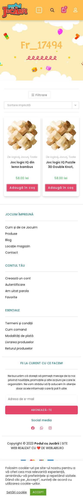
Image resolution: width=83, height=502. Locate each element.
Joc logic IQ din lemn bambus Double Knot (22, 164)
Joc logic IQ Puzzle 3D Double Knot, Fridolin (60, 164)
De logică (13, 157)
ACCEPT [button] (38, 492)
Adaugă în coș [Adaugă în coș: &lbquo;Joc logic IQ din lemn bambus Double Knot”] (22, 187)
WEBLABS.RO (55, 448)
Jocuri (25, 157)
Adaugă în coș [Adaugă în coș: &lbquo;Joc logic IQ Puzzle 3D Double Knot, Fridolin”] (60, 187)
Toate (33, 157)
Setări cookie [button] (16, 492)
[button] (39, 10)
